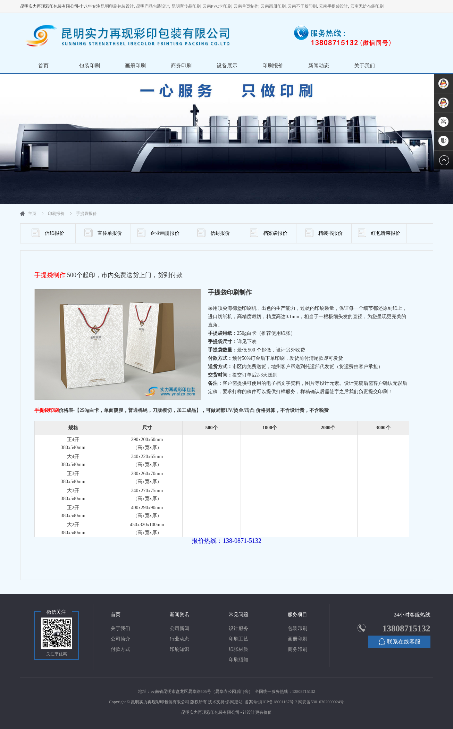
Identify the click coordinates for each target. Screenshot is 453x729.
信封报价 (213, 233)
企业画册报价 (158, 233)
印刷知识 (179, 649)
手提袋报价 (86, 213)
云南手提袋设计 (333, 6)
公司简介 (120, 638)
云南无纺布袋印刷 (367, 6)
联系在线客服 (399, 641)
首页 (43, 65)
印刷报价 (272, 65)
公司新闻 (179, 628)
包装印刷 (89, 65)
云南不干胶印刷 (302, 6)
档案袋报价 (268, 233)
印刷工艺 (238, 638)
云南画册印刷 (273, 6)
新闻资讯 (179, 614)
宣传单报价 (103, 233)
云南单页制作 (246, 6)
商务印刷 (181, 65)
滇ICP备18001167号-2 (277, 701)
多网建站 (234, 701)
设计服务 (238, 628)
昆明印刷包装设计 (117, 6)
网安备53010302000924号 (321, 701)
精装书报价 (324, 233)
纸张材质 (238, 649)
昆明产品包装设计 (152, 6)
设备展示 (227, 65)
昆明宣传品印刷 (186, 6)
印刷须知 (238, 659)
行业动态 (179, 638)
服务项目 (297, 614)
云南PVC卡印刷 (217, 6)
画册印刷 (135, 65)
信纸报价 (48, 233)
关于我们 (364, 65)
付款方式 (120, 649)
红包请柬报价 (379, 233)
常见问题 (238, 614)
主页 (32, 213)
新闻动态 (318, 65)
